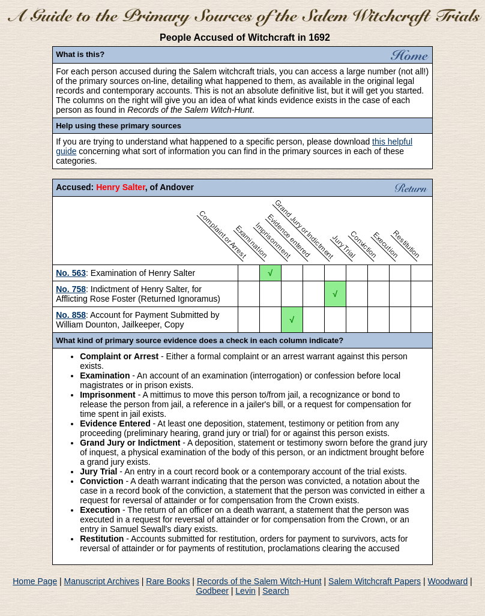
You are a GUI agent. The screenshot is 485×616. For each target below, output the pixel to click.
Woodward (448, 581)
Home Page (35, 581)
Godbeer (212, 591)
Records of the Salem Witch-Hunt (259, 581)
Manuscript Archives (101, 581)
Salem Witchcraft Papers (374, 581)
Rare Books (168, 581)
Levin (245, 591)
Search (275, 591)
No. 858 (71, 315)
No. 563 (71, 273)
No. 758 (71, 289)
